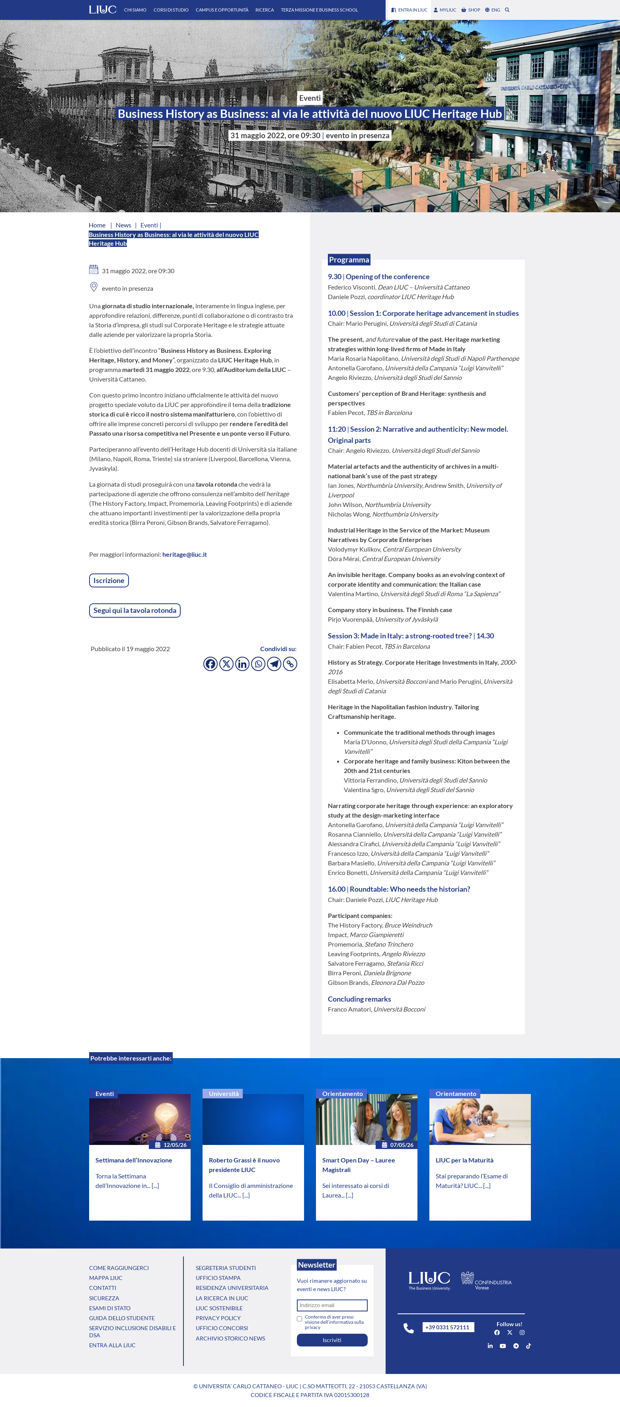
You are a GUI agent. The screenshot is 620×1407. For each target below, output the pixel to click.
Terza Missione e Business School (319, 9)
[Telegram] (274, 664)
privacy (312, 1327)
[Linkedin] (242, 664)
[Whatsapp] (258, 664)
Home (97, 225)
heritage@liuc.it (184, 554)
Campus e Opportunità (222, 9)
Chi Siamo (135, 9)
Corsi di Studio (171, 9)
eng (492, 9)
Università (224, 1093)
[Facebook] (210, 664)
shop (470, 9)
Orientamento (342, 1093)
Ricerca (264, 9)
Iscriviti (332, 1340)
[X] (226, 664)
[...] (155, 1185)
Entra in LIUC (409, 9)
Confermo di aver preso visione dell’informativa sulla (334, 1322)
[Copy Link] (290, 664)
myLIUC (445, 9)
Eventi (105, 1093)
